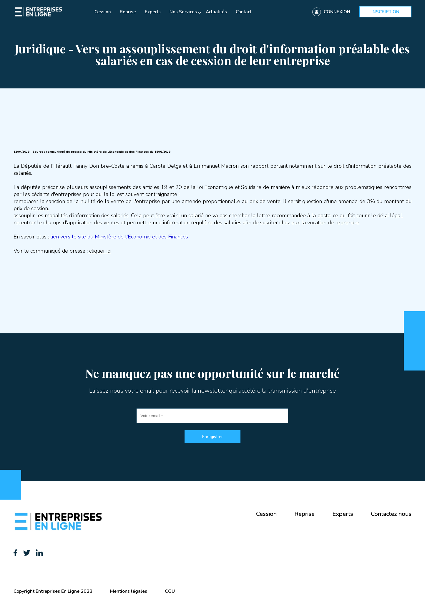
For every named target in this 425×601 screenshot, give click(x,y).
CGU (170, 591)
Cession (102, 12)
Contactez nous (391, 514)
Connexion (337, 12)
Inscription (385, 12)
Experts (153, 12)
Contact (243, 12)
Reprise (128, 12)
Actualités (216, 12)
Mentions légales (128, 591)
